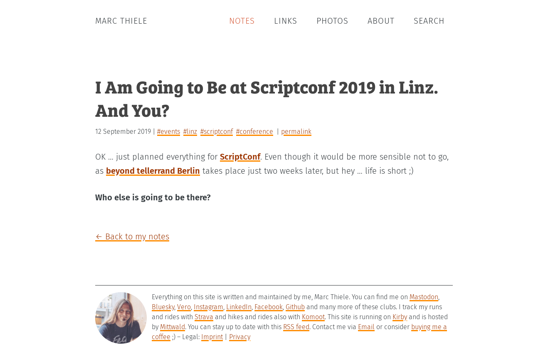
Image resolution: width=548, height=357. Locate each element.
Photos (332, 21)
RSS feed (296, 327)
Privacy (239, 337)
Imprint (212, 337)
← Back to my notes (132, 236)
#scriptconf (216, 131)
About (381, 21)
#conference (254, 131)
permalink (296, 131)
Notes (242, 21)
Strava (204, 317)
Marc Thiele (121, 21)
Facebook (268, 307)
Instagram (208, 307)
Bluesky (163, 307)
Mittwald (172, 327)
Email (366, 327)
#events (168, 131)
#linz (190, 131)
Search (429, 21)
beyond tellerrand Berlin (153, 171)
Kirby (399, 317)
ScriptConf (240, 157)
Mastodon (424, 297)
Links (285, 21)
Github (295, 307)
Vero (184, 307)
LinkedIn (239, 307)
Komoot (313, 317)
